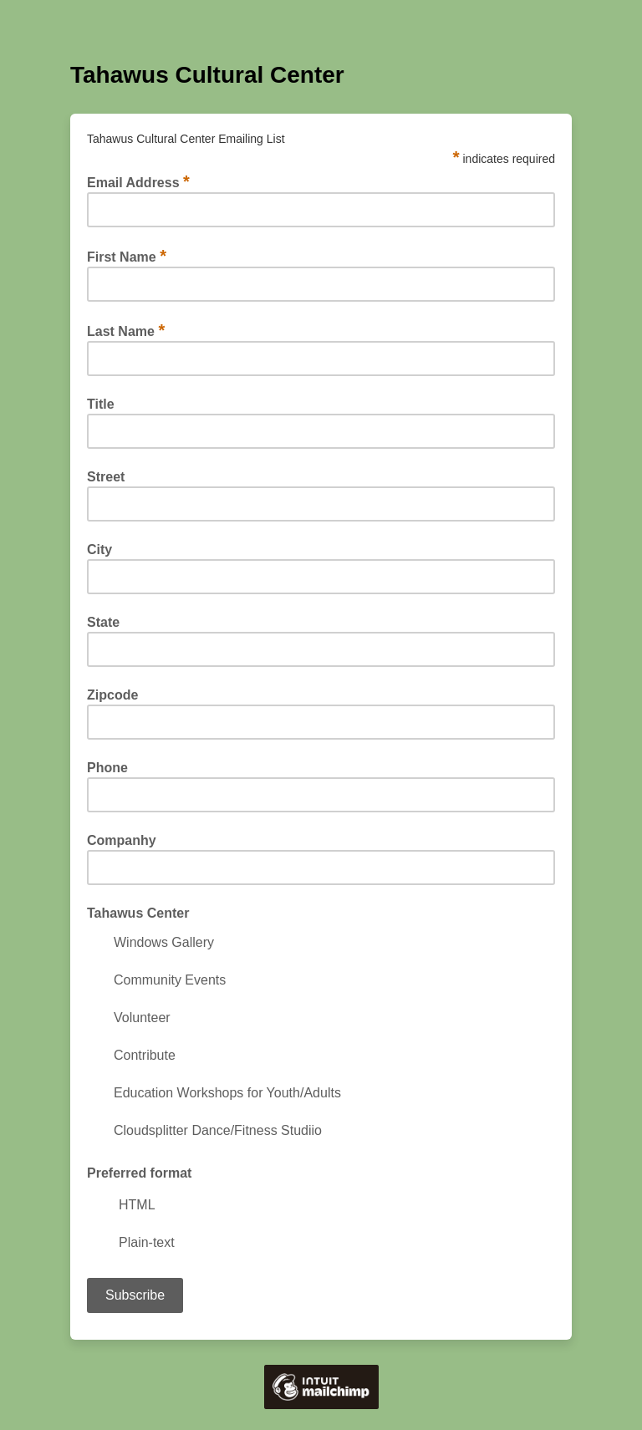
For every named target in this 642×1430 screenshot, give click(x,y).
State (103, 622)
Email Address (138, 182)
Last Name (126, 330)
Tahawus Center (138, 913)
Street (106, 477)
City (99, 550)
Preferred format (139, 1173)
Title (101, 404)
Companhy (121, 840)
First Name (126, 256)
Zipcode (112, 695)
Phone (107, 768)
